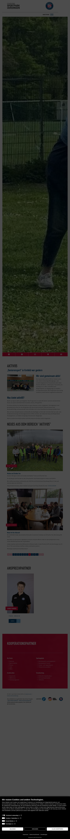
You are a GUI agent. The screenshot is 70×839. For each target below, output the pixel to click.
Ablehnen (13, 829)
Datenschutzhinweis (34, 834)
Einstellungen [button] (44, 834)
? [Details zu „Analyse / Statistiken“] (20, 818)
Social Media (9, 821)
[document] (35, 806)
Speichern (35, 829)
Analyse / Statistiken (11, 818)
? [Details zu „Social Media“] (16, 821)
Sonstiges (9, 823)
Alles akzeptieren (57, 829)
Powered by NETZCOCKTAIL (35, 837)
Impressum (25, 834)
